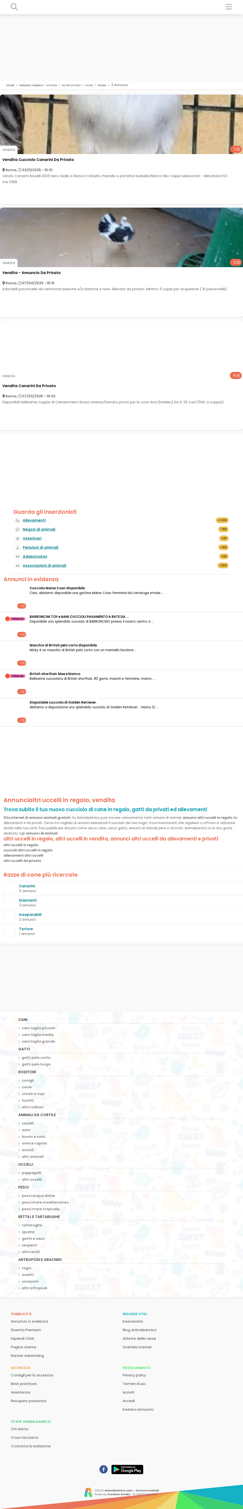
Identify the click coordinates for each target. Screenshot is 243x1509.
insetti (28, 1274)
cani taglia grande (38, 1041)
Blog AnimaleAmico (140, 1329)
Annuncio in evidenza (29, 1321)
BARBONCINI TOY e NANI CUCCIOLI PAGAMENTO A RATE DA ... (79, 617)
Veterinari (32, 538)
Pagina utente (23, 1346)
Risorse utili (135, 1313)
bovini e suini (33, 1136)
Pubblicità (21, 1313)
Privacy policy (134, 1375)
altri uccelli (71, 84)
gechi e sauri (33, 1238)
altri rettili (31, 1251)
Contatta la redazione (31, 1446)
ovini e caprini (34, 1143)
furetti (28, 1100)
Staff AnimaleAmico (31, 1421)
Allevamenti (34, 520)
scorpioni (30, 1281)
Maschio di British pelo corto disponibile (63, 645)
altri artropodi (34, 1288)
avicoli (28, 1150)
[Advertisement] (121, 47)
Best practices (24, 1383)
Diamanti (28, 900)
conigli (28, 1080)
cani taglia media (38, 1034)
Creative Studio (118, 1494)
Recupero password (28, 1400)
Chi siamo (19, 1428)
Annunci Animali (31, 84)
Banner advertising (27, 1355)
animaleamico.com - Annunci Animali (131, 1490)
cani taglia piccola (38, 1028)
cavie (27, 1087)
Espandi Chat (22, 1338)
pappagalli (31, 1172)
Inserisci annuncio (138, 1409)
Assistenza (20, 1392)
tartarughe (32, 1225)
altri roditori (32, 1107)
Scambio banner (137, 1346)
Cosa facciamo (24, 1437)
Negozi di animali (39, 529)
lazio (89, 84)
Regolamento (136, 1367)
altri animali (33, 1156)
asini (26, 1130)
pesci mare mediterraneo (45, 1202)
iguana (28, 1231)
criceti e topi (33, 1093)
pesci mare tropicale (41, 1209)
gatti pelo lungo (36, 1064)
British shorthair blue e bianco (55, 674)
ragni (26, 1268)
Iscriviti (128, 1392)
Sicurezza (20, 1367)
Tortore (26, 928)
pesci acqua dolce (38, 1195)
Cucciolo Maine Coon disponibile (57, 588)
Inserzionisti (133, 1321)
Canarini (27, 886)
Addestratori (35, 556)
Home (10, 84)
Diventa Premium (26, 1329)
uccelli (52, 84)
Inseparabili (30, 914)
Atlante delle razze (139, 1338)
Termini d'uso (134, 1383)
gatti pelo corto (36, 1057)
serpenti (29, 1245)
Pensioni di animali (40, 547)
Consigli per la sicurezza (32, 1375)
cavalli (28, 1123)
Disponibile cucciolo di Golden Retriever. (63, 702)
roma (102, 84)
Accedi (129, 1400)
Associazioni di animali (44, 565)
